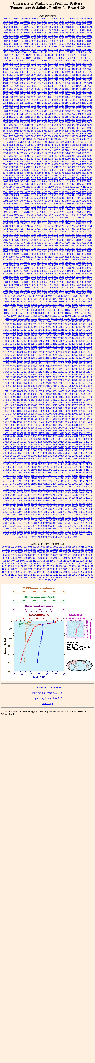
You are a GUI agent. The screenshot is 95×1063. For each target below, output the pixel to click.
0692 (72, 38)
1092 (11, 52)
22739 (34, 503)
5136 (16, 144)
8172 (5, 262)
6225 (22, 189)
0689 (56, 38)
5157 (5, 147)
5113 (78, 139)
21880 (68, 478)
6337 (55, 195)
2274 (61, 108)
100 (74, 558)
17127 (47, 377)
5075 (61, 133)
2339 (11, 111)
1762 (56, 94)
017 (78, 546)
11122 (67, 318)
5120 (22, 142)
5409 (33, 175)
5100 (11, 139)
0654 (44, 38)
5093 (72, 136)
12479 (89, 338)
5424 (27, 178)
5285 (22, 164)
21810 (27, 475)
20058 (41, 436)
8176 (27, 262)
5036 (50, 128)
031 (47, 549)
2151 (89, 100)
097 (61, 558)
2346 (50, 111)
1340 (39, 69)
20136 (61, 439)
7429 (5, 234)
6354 (5, 198)
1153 (78, 55)
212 (12, 574)
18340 (89, 397)
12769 (68, 366)
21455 (54, 467)
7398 (39, 231)
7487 (33, 234)
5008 (78, 122)
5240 (72, 158)
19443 (41, 425)
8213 (11, 268)
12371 (6, 324)
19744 (20, 430)
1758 (33, 94)
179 (52, 569)
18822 (89, 408)
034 (61, 549)
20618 (34, 453)
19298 (88, 419)
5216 (33, 156)
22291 (41, 492)
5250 (39, 161)
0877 (22, 46)
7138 (16, 220)
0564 (44, 32)
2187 (84, 105)
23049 (75, 511)
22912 (34, 509)
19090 (34, 416)
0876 (16, 46)
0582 (5, 35)
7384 (22, 231)
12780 (34, 369)
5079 (84, 133)
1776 (22, 97)
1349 (84, 69)
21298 (41, 464)
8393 (56, 273)
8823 (27, 282)
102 (82, 558)
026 (26, 549)
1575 (67, 80)
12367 (68, 321)
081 (82, 555)
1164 (50, 58)
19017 (34, 413)
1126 (11, 55)
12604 (13, 346)
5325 (5, 170)
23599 (61, 525)
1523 (27, 77)
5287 (27, 164)
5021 (61, 125)
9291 (39, 287)
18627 (89, 402)
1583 (22, 83)
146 (91, 563)
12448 (13, 335)
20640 (82, 453)
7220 (61, 226)
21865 (41, 478)
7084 (16, 217)
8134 (78, 256)
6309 (5, 195)
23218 (34, 517)
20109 (13, 439)
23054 (89, 511)
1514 (67, 74)
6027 (39, 184)
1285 (84, 63)
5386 (39, 172)
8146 (27, 259)
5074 (56, 133)
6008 (56, 181)
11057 (61, 310)
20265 (6, 444)
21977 (13, 483)
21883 (75, 478)
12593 (6, 346)
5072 (44, 133)
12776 (13, 369)
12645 (27, 355)
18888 (61, 411)
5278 (72, 161)
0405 (50, 27)
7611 (27, 242)
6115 (33, 186)
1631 (39, 86)
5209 (84, 153)
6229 (44, 189)
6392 (84, 198)
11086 (61, 313)
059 (78, 552)
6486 (61, 200)
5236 (50, 158)
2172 (22, 105)
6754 (61, 206)
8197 (16, 265)
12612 (68, 346)
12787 (82, 369)
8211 (89, 265)
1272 (22, 63)
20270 (13, 444)
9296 (56, 287)
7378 (5, 231)
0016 (83, 18)
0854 (56, 44)
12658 (27, 357)
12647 (41, 355)
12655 (6, 357)
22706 (68, 500)
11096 (21, 315)
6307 (84, 192)
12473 (54, 338)
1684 (72, 88)
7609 (16, 242)
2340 (16, 111)
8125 (50, 256)
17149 (54, 377)
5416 (72, 175)
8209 (78, 265)
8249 (78, 268)
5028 (5, 128)
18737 (82, 405)
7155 (72, 220)
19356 (54, 422)
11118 (54, 318)
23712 (20, 528)
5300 (56, 164)
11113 (41, 318)
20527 (82, 447)
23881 (68, 531)
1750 (78, 91)
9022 (89, 282)
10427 (81, 296)
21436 (41, 467)
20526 (75, 447)
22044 (54, 483)
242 (52, 577)
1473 (5, 74)
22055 (61, 483)
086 (13, 558)
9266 (11, 287)
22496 (68, 495)
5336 (61, 170)
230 (91, 574)
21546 (75, 469)
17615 (82, 385)
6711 (5, 206)
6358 (27, 198)
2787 (22, 114)
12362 (34, 321)
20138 (75, 439)
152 (26, 566)
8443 (22, 276)
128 (13, 563)
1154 (83, 55)
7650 (22, 245)
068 (26, 555)
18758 (13, 408)
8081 (78, 254)
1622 (5, 86)
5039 (67, 128)
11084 (47, 313)
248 (78, 577)
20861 (89, 455)
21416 (20, 467)
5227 (89, 156)
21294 (34, 464)
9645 (89, 290)
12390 (27, 327)
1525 (39, 77)
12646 (34, 355)
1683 (67, 88)
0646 (11, 38)
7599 (61, 240)
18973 (6, 413)
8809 (16, 282)
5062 (84, 130)
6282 (11, 192)
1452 (78, 72)
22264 (6, 492)
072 (43, 555)
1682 (61, 88)
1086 (67, 49)
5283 (11, 164)
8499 (67, 279)
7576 (78, 237)
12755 (27, 366)
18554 (41, 402)
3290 (33, 122)
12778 (20, 369)
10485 (54, 301)
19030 (47, 413)
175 (34, 569)
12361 (27, 321)
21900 (13, 481)
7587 (16, 240)
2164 (67, 102)
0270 (27, 27)
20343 (75, 444)
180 (56, 569)
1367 (39, 72)
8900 (61, 282)
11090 (74, 313)
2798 (78, 114)
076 (61, 555)
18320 (61, 397)
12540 (89, 341)
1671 (11, 88)
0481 (84, 29)
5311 (27, 167)
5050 (27, 130)
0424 (16, 29)
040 (87, 549)
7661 (44, 245)
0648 (16, 38)
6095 (72, 184)
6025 (27, 184)
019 (87, 546)
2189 (5, 108)
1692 (22, 91)
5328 (22, 170)
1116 (45, 52)
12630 (13, 352)
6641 (72, 203)
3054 (33, 119)
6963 (78, 212)
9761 (40, 296)
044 (13, 552)
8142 (5, 259)
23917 (75, 531)
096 (56, 558)
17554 (54, 385)
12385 (6, 327)
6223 (11, 189)
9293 (44, 287)
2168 (89, 102)
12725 (68, 360)
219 (43, 574)
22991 (41, 511)
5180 (44, 150)
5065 (11, 133)
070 (34, 555)
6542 (84, 200)
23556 (20, 525)
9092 (22, 284)
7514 (44, 234)
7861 (22, 251)
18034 (54, 391)
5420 (5, 178)
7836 (78, 248)
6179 (66, 186)
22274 (20, 492)
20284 (34, 444)
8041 (33, 254)
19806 (47, 430)
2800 (89, 114)
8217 (33, 268)
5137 (22, 144)
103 (87, 558)
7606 (5, 242)
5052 (39, 130)
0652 (39, 38)
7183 (61, 223)
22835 (75, 506)
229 (87, 574)
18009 (20, 391)
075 (56, 555)
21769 (82, 472)
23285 (54, 517)
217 (34, 574)
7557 (22, 237)
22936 (61, 509)
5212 (10, 156)
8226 (50, 268)
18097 (27, 394)
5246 (16, 161)
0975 (11, 49)
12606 (27, 346)
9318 (33, 290)
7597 (50, 240)
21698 (54, 472)
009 (43, 546)
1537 (72, 77)
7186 (78, 223)
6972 (11, 214)
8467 (67, 276)
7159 (5, 223)
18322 (75, 397)
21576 (89, 469)
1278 (56, 63)
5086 (33, 136)
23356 (6, 520)
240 (43, 577)
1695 (39, 91)
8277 (16, 270)
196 (34, 572)
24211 (61, 534)
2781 (78, 111)
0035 (72, 21)
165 (82, 566)
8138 (83, 256)
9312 (16, 290)
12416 (61, 329)
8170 (89, 259)
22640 (6, 500)
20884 (6, 458)
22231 (47, 489)
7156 (78, 220)
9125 (56, 284)
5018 (44, 125)
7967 (56, 251)
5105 (39, 139)
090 (30, 558)
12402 (75, 327)
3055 (39, 119)
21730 (61, 472)
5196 (39, 153)
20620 (47, 453)
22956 (75, 509)
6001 (39, 181)
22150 (47, 486)
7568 (56, 237)
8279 (22, 270)
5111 (67, 139)
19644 (61, 427)
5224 (72, 156)
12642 (6, 355)
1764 (67, 94)
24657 (47, 537)
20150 (6, 441)
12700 (61, 357)
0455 (39, 29)
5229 (11, 158)
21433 (34, 467)
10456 (82, 299)
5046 (5, 130)
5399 (5, 175)
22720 (82, 500)
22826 (61, 506)
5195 (33, 153)
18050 (61, 391)
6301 (50, 192)
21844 (6, 478)
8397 (72, 273)
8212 (5, 268)
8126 (55, 256)
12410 (27, 329)
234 (17, 577)
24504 (20, 537)
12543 (20, 343)
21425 (27, 467)
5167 (61, 147)
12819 (34, 371)
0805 (89, 38)
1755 (16, 94)
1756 (22, 94)
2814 (16, 116)
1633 (50, 86)
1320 (44, 66)
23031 (54, 511)
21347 (68, 464)
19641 (54, 427)
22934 (54, 509)
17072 (27, 377)
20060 (47, 436)
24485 (88, 534)
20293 (41, 444)
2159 (44, 102)
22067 (82, 483)
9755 (18, 296)
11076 (27, 313)
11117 (47, 318)
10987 (68, 304)
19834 (54, 430)
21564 (82, 469)
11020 (27, 310)
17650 (89, 385)
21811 (34, 475)
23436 (68, 520)
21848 (20, 478)
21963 (82, 481)
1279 (61, 63)
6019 (83, 181)
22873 (20, 509)
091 (34, 558)
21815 (40, 475)
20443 (34, 447)
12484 (34, 341)
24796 (61, 537)
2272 (50, 108)
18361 (13, 399)
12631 (20, 352)
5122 (33, 142)
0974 (5, 49)
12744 (54, 363)
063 (4, 555)
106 (9, 560)
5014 (22, 125)
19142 (88, 416)
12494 (61, 341)
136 (47, 563)
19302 (6, 422)
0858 (78, 44)
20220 (54, 441)
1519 (5, 77)
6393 (89, 198)
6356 (16, 198)
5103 (28, 139)
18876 (54, 411)
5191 (11, 153)
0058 (44, 24)
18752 (6, 408)
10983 (41, 304)
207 (82, 572)
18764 (27, 408)
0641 (72, 35)
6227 (33, 189)
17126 (41, 377)
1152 (72, 55)
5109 (61, 139)
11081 (34, 313)
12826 (82, 371)
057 (69, 552)
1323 (61, 66)
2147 (67, 100)
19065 (82, 413)
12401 (68, 327)
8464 (61, 276)
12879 (27, 374)
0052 (11, 24)
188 (91, 569)
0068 (11, 27)
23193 (27, 517)
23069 (20, 514)
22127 (40, 486)
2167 (84, 102)
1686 (84, 88)
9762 (46, 296)
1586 (39, 83)
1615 (61, 83)
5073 (50, 133)
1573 (56, 80)
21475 (75, 467)
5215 (27, 156)
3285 (5, 122)
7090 (44, 217)
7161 (16, 223)
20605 (27, 453)
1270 (11, 63)
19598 (13, 427)
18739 (89, 405)
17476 (6, 385)
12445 (82, 332)
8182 (50, 262)
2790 (39, 114)
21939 (54, 481)
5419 (89, 175)
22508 (82, 495)
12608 (41, 346)
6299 (39, 192)
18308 (54, 397)
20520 (68, 447)
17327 (61, 380)
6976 (22, 214)
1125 (6, 55)
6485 (56, 200)
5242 (84, 158)
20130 (34, 439)
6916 (22, 212)
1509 (39, 74)
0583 (11, 35)
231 (4, 577)
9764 (57, 296)
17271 (34, 380)
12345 (87, 318)
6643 (84, 203)
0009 (44, 18)
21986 (27, 483)
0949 (84, 46)
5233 (33, 158)
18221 (88, 394)
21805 (20, 475)
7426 (89, 231)
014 (65, 546)
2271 (44, 108)
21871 (47, 478)
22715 (75, 500)
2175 (39, 105)
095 (52, 558)
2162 (56, 102)
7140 (27, 220)
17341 (82, 380)
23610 (75, 525)
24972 (75, 537)
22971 (6, 511)
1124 (88, 52)
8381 (11, 273)
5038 (61, 128)
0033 (61, 21)
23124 (82, 514)
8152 (44, 259)
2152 (5, 102)
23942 (6, 534)
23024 (47, 511)
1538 (78, 77)
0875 (11, 46)
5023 (67, 125)
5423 (22, 178)
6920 (44, 212)
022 (8, 549)
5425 (33, 178)
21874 (54, 478)
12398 (54, 327)
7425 (84, 231)
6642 (78, 203)
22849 (89, 506)
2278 (84, 108)
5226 (83, 156)
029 (39, 549)
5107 (50, 139)
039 (82, 549)
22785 (27, 506)
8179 (39, 262)
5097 (89, 136)
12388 (20, 327)
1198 (33, 60)
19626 (47, 427)
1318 (39, 66)
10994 (20, 307)
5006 (67, 122)
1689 (11, 91)
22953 (68, 509)
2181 (67, 105)
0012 (61, 18)
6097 (84, 184)
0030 (44, 21)
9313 (22, 290)
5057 (61, 130)
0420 (83, 27)
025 (21, 549)
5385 (33, 172)
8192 (84, 262)
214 (21, 574)
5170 (78, 147)
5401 (16, 175)
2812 (5, 116)
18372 (27, 399)
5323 (83, 167)
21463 (61, 467)
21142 (54, 461)
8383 (22, 273)
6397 (16, 200)
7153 (61, 220)
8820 (22, 282)
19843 (61, 430)
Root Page (47, 703)
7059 (39, 214)
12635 (47, 352)
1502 (16, 74)
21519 (47, 469)
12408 (13, 329)
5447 (84, 178)
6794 (5, 209)
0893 (72, 46)
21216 (74, 461)
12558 (61, 343)
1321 (50, 66)
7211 (22, 226)
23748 (41, 528)
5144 (61, 144)
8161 (50, 259)
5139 (33, 144)
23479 (20, 523)
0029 (39, 21)
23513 (68, 523)
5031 (22, 128)
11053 (41, 310)
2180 (61, 105)
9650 (11, 293)
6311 (16, 195)
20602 (13, 453)
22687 (47, 500)
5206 (67, 153)
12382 (75, 324)
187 (87, 569)
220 (47, 574)
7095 (56, 217)
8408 (89, 273)
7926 (39, 251)
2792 (50, 114)
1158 (17, 58)
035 (65, 549)
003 (17, 546)
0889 (67, 46)
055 (61, 552)
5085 (27, 136)
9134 (61, 284)
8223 (44, 268)
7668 (67, 245)
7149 (39, 220)
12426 (27, 332)
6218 (78, 186)
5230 (16, 158)
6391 (78, 198)
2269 (33, 108)
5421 (11, 178)
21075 (20, 461)
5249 (33, 161)
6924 (67, 212)
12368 (75, 321)
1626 (27, 86)
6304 (67, 192)
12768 (61, 366)
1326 (72, 66)
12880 (34, 374)
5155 (84, 144)
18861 (34, 411)
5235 (44, 158)
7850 (11, 251)
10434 (13, 299)
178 (47, 569)
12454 (54, 335)
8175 (22, 262)
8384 (27, 273)
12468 (34, 338)
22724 (6, 503)
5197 (44, 153)
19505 (61, 425)
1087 (72, 49)
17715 (20, 388)
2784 (5, 114)
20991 (82, 458)
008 (39, 546)
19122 (68, 416)
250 (87, 577)
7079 (78, 214)
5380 (11, 172)
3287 (16, 122)
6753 (55, 206)
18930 (82, 411)
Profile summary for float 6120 (47, 693)
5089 (50, 136)
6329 (33, 195)
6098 (89, 184)
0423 (11, 29)
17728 (27, 388)
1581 (11, 83)
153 (30, 566)
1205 (72, 60)
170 (13, 569)
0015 (78, 18)
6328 (27, 195)
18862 (41, 411)
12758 (41, 366)
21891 (6, 481)
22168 (68, 486)
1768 (89, 94)
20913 (20, 458)
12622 (47, 349)
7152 (55, 220)
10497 (89, 301)
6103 (22, 186)
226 (74, 574)
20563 (47, 450)
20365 (13, 447)
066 (17, 555)
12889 (89, 374)
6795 (11, 209)
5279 (78, 161)
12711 (13, 360)
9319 (39, 290)
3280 (67, 119)
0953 (89, 46)
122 (77, 560)
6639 (61, 203)
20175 (27, 441)
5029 (11, 128)
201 (56, 572)
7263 (50, 228)
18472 (13, 402)
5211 (5, 156)
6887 (78, 209)
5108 (56, 139)
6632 (27, 203)
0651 (33, 38)
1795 (27, 100)
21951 (68, 481)
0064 (78, 24)
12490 (54, 341)
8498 (61, 279)
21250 (81, 461)
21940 (61, 481)
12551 (47, 343)
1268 (5, 63)
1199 (38, 60)
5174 (11, 150)
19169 (13, 419)
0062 (67, 24)
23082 (47, 514)
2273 (56, 108)
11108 (14, 318)
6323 (22, 195)
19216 (54, 419)
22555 (41, 497)
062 (91, 552)
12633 (34, 352)
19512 (68, 425)
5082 (11, 136)
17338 (75, 380)
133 (34, 563)
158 (52, 566)
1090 (89, 49)
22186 (88, 486)
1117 (50, 52)
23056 (6, 514)
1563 (89, 77)
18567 (54, 402)
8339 (56, 270)
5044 (84, 128)
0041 (89, 21)
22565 (54, 497)
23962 (34, 534)
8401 (78, 273)
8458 (50, 276)
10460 (6, 301)
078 (69, 555)
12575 (82, 343)
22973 (20, 511)
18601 (75, 402)
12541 (6, 343)
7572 (67, 237)
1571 (44, 80)
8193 (89, 262)
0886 (50, 46)
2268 (27, 108)
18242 (13, 397)
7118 (5, 220)
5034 (39, 128)
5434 (56, 178)
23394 (34, 520)
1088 (78, 49)
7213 (33, 226)
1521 (16, 77)
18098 (34, 394)
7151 (50, 220)
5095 (84, 136)
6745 (10, 206)
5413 (55, 175)
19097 (41, 416)
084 (4, 558)
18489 (20, 402)
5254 (56, 161)
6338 (61, 195)
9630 (55, 290)
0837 (11, 44)
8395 (67, 273)
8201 (39, 265)
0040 (84, 21)
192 (17, 572)
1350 (89, 69)
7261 (39, 228)
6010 (61, 181)
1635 (61, 86)
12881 (41, 374)
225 (69, 574)
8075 (72, 254)
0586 (16, 35)
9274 (16, 287)
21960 (75, 481)
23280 (47, 517)
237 (30, 577)
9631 (61, 290)
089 (26, 558)
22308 (54, 492)
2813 (11, 116)
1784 (67, 97)
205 (74, 572)
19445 (47, 425)
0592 (33, 35)
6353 (89, 195)
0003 (16, 18)
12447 (6, 335)
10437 (34, 299)
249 (82, 577)
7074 (61, 214)
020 (91, 546)
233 (13, 577)
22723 (89, 500)
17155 (61, 377)
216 (30, 574)
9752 (7, 296)
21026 (7, 461)
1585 (33, 83)
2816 (27, 116)
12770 (75, 366)
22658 (27, 500)
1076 (44, 49)
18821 (82, 408)
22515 (89, 495)
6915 (16, 212)
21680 (47, 472)
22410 (89, 492)
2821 (56, 116)
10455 (75, 299)
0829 (56, 41)
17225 (6, 380)
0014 (72, 18)
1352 (11, 72)
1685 (78, 88)
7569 (61, 237)
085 (8, 558)
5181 (50, 150)
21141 (47, 461)
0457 (50, 29)
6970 (5, 214)
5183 (61, 150)
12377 (41, 324)
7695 (11, 248)
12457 (75, 335)
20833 (75, 455)
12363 (41, 321)
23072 (34, 514)
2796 (67, 114)
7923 (33, 251)
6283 (16, 192)
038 (78, 549)
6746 (16, 206)
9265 (5, 287)
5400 (11, 175)
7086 (27, 217)
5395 (72, 172)
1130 (33, 55)
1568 (27, 80)
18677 (41, 405)
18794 (47, 408)
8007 (84, 251)
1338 (27, 69)
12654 (89, 355)
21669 (27, 472)
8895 (39, 282)
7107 (84, 217)
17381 (13, 383)
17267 (27, 380)
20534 (13, 450)
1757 (27, 94)
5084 (22, 136)
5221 (55, 156)
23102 (68, 514)
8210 (84, 265)
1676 (33, 88)
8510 (78, 279)
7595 (39, 240)
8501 (72, 279)
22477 (47, 495)
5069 (33, 133)
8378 (89, 270)
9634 (72, 290)
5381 (16, 172)
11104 (74, 315)
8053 (50, 254)
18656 (27, 405)
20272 (20, 444)
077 (65, 555)
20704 (41, 455)
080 (78, 555)
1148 (50, 55)
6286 (33, 192)
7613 (39, 242)
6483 (44, 200)
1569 (33, 80)
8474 (84, 276)
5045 (89, 128)
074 (52, 555)
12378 (47, 324)
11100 (48, 315)
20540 (20, 450)
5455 (33, 181)
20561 (41, 450)
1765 (72, 94)
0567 (61, 32)
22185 (82, 486)
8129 (67, 256)
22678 (41, 500)
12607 (34, 346)
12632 (27, 352)
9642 (83, 290)
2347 (56, 111)
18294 (34, 397)
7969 (61, 251)
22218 (34, 489)
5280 (84, 161)
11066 (7, 313)
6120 (50, 186)
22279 (34, 492)
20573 (61, 450)
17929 (82, 388)
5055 (50, 130)
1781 (50, 97)
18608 (82, 402)
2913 (89, 116)
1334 (5, 69)
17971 (6, 391)
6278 (78, 189)
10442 (47, 299)
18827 (6, 411)
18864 (47, 411)
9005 (67, 282)
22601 (75, 497)
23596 (47, 525)
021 (4, 549)
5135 (11, 144)
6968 (89, 212)
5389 (50, 172)
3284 (89, 119)
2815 (22, 116)
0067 (5, 27)
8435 (16, 276)
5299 (50, 164)
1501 (11, 74)
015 (69, 546)
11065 (88, 310)
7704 (33, 248)
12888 (82, 374)
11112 (34, 318)
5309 (16, 167)
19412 (20, 425)
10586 (20, 304)
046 (21, 552)
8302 (44, 270)
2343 (33, 111)
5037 (56, 128)
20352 (82, 444)
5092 (67, 136)
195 (30, 572)
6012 (72, 181)
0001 (5, 18)
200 (52, 572)
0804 (84, 38)
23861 (47, 531)
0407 (61, 27)
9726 (67, 293)
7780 (44, 248)
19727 (13, 430)
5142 (50, 144)
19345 (41, 422)
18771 (34, 408)
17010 (13, 377)
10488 (61, 301)
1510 (44, 74)
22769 (6, 506)
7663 (50, 245)
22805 (47, 506)
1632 (44, 86)
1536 (67, 77)
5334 (56, 170)
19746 (27, 430)
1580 (5, 83)
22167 (61, 486)
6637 (50, 203)
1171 (88, 58)
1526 (44, 77)
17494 (13, 385)
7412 (67, 231)
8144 (16, 259)
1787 (84, 97)
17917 (75, 388)
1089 (84, 49)
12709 (6, 360)
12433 (61, 332)
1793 (22, 100)
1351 (5, 72)
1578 (84, 80)
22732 (27, 503)
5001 (39, 122)
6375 (56, 198)
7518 (50, 234)
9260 (84, 284)
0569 (72, 32)
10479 (47, 301)
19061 (68, 413)
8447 (33, 276)
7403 (50, 231)
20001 (68, 433)
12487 (47, 341)
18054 (68, 391)
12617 (13, 349)
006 (30, 546)
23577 (34, 525)
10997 (41, 307)
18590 (61, 402)
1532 (50, 77)
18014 (34, 391)
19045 (54, 413)
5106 (44, 139)
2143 (44, 100)
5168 (67, 147)
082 (87, 555)
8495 (50, 279)
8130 (72, 256)
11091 (81, 313)
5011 (5, 125)
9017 (78, 282)
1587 (44, 83)
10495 (82, 301)
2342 (27, 111)
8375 (84, 270)
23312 (68, 517)
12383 (82, 324)
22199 (6, 489)
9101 (50, 284)
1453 (84, 72)
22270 (13, 492)
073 (47, 555)
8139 (89, 256)
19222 (61, 419)
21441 (47, 467)
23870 (61, 531)
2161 (50, 102)
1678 (44, 88)
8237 (61, 268)
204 (69, 572)
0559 (39, 32)
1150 (61, 55)
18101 (41, 394)
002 (13, 546)
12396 (47, 327)
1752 (89, 91)
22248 (75, 489)
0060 (56, 24)
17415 (34, 383)
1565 (11, 80)
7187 (84, 223)
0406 (55, 27)
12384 (89, 324)
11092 (88, 313)
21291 (27, 464)
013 (60, 546)
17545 (41, 385)
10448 (61, 299)
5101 (16, 139)
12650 (61, 355)
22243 (68, 489)
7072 (56, 214)
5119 (16, 142)
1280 (67, 63)
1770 (11, 97)
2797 (72, 114)
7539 (61, 234)
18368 (20, 399)
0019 (5, 21)
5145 (67, 144)
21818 (47, 475)
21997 (41, 483)
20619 (41, 453)
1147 (44, 55)
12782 (47, 369)
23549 (13, 525)
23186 (20, 517)
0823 (33, 41)
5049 (22, 130)
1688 (5, 91)
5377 (89, 170)
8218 (39, 268)
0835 (89, 41)
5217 (39, 156)
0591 (27, 35)
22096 (27, 486)
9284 (27, 287)
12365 (54, 321)
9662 (44, 293)
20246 (82, 441)
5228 (5, 158)
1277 (50, 63)
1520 (11, 77)
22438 (6, 495)
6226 (27, 189)
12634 (41, 352)
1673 (22, 88)
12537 (82, 341)
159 (56, 566)
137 (52, 563)
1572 (50, 80)
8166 (78, 259)
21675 (41, 472)
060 (82, 552)
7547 (78, 234)
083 (91, 555)
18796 (54, 408)
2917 (22, 119)
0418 (72, 27)
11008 (75, 307)
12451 (34, 335)
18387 (47, 399)
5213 (16, 156)
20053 (27, 436)
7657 (33, 245)
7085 (22, 217)
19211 (47, 419)
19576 (82, 425)
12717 (40, 360)
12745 (61, 363)
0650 (27, 38)
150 (17, 566)
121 (73, 560)
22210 (20, 489)
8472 (78, 276)
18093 (20, 394)
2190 (11, 108)
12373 (20, 324)
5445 (72, 178)
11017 (7, 310)
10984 (47, 304)
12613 (75, 346)
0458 (56, 29)
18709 (61, 405)
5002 (44, 122)
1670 (5, 88)
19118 (61, 416)
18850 (20, 411)
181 (61, 569)
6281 (5, 192)
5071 (39, 133)
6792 (83, 206)
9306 (5, 290)
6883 (61, 209)
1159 (22, 58)
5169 (72, 147)
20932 (41, 458)
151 (21, 566)
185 (78, 569)
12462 (20, 338)
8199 (27, 265)
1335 (11, 69)
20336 (68, 444)
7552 (5, 237)
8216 (27, 268)
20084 (68, 436)
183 (69, 569)
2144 (50, 100)
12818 (27, 371)
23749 (47, 528)
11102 (61, 315)
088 (21, 558)
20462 (41, 447)
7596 (44, 240)
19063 (75, 413)
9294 (50, 287)
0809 (11, 41)
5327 (16, 170)
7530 (56, 234)
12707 (82, 357)
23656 (88, 525)
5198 (50, 153)
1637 (67, 86)
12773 (82, 366)
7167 (39, 223)
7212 (27, 226)
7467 (27, 234)
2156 (27, 102)
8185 (67, 262)
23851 (27, 531)
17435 (61, 383)
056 (65, 552)
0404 (44, 27)
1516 (78, 74)
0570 (78, 32)
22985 (34, 511)
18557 (47, 402)
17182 (82, 377)
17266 (20, 380)
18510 (27, 402)
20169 (20, 441)
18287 (27, 397)
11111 (28, 318)
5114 (83, 139)
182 (65, 569)
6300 (44, 192)
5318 (55, 167)
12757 (34, 366)
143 (78, 563)
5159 (16, 147)
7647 (11, 245)
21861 (34, 478)
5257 (67, 161)
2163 (61, 102)
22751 (61, 503)
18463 (6, 402)
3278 (56, 119)
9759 (35, 296)
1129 (28, 55)
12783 (54, 369)
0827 (44, 41)
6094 (67, 184)
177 (43, 569)
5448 (89, 178)
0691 (67, 38)
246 (69, 577)
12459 (89, 335)
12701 (68, 357)
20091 (75, 436)
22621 (89, 497)
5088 (44, 136)
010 (47, 546)
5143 (56, 144)
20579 (68, 450)
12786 (75, 369)
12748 (75, 363)
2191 (16, 108)
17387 (20, 383)
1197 (27, 60)
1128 (22, 55)
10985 (54, 304)
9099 (44, 284)
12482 (20, 341)
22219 (41, 489)
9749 (83, 293)
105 (4, 560)
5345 (72, 170)
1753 (5, 94)
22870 (13, 509)
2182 (72, 105)
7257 (22, 228)
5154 (78, 144)
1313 (11, 66)
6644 (89, 203)
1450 (67, 72)
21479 (82, 467)
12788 (89, 369)
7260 (33, 228)
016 (74, 546)
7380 (11, 231)
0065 (84, 24)
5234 (39, 158)
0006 (33, 18)
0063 (72, 24)
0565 (50, 32)
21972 (89, 481)
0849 (33, 44)
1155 (88, 55)
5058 (67, 130)
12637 (61, 352)
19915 (13, 433)
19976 (41, 433)
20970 (61, 458)
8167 (84, 259)
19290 (82, 419)
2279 (89, 108)
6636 (44, 203)
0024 (16, 21)
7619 (61, 242)
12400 (61, 327)
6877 (39, 209)
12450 (27, 335)
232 (8, 577)
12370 (89, 321)
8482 (22, 279)
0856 (67, 44)
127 (8, 563)
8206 (61, 265)
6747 (22, 206)
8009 (89, 251)
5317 (50, 167)
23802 (82, 528)
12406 (89, 327)
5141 (44, 144)
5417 (78, 175)
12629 (6, 352)
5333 (50, 170)
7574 (72, 237)
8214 (16, 268)
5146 (72, 144)
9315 (27, 290)
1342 (50, 69)
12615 (88, 346)
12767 (54, 366)
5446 (78, 178)
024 (17, 549)
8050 (39, 254)
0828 (50, 41)
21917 (41, 481)
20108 (6, 439)
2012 (39, 100)
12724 (61, 360)
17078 (34, 377)
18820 (75, 408)
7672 (78, 245)
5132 (83, 142)
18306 (47, 397)
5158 (11, 147)
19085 (27, 416)
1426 (44, 72)
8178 (33, 262)
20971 (68, 458)
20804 (61, 455)
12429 (41, 332)
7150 (44, 220)
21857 (27, 478)
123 (82, 560)
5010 (89, 122)
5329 (27, 170)
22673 (34, 500)
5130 (72, 142)
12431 (54, 332)
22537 (20, 497)
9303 (78, 287)
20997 (89, 458)
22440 (13, 495)
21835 (75, 475)
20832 (68, 455)
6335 (44, 195)
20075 (54, 436)
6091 (50, 184)
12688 (41, 357)
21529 (61, 469)
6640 (67, 203)
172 (21, 569)
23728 (27, 528)
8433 (11, 276)
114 (43, 560)
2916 (16, 119)
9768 (74, 296)
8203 (44, 265)
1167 (66, 58)
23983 (47, 534)
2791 (44, 114)
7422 (78, 231)
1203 (61, 60)
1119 (61, 52)
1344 (56, 69)
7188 (89, 223)
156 (43, 566)
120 (69, 560)
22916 (41, 509)
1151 (66, 55)
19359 (61, 422)
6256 (56, 189)
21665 (20, 472)
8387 (33, 273)
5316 (44, 167)
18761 (20, 408)
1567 (22, 80)
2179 (56, 105)
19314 (13, 422)
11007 (68, 307)
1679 (50, 88)
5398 (89, 172)
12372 (13, 324)
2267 (22, 108)
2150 (84, 100)
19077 (20, 416)
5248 (27, 161)
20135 (54, 439)
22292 (47, 492)
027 (30, 549)
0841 (27, 44)
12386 (13, 327)
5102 (22, 139)
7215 (44, 226)
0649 (22, 38)
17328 (68, 380)
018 (82, 546)
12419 (82, 329)
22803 (41, 506)
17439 (68, 383)
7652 (27, 245)
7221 (67, 226)
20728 (54, 455)
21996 (34, 483)
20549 (34, 450)
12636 (54, 352)
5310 (22, 167)
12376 (34, 324)
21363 (75, 464)
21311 (54, 464)
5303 (72, 164)
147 (4, 566)
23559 (27, 525)
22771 (13, 506)
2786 (16, 114)
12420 (88, 329)
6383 (72, 198)
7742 (39, 248)
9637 (78, 290)
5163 (39, 147)
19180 (27, 419)
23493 (47, 523)
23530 (89, 523)
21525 (54, 469)
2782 (84, 111)
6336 (50, 195)
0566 (55, 32)
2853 (61, 116)
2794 (56, 114)
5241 (78, 158)
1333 (89, 66)
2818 (39, 116)
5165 (50, 147)
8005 (78, 251)
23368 (20, 520)
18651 (20, 405)
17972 (13, 391)
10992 (13, 307)
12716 (34, 360)
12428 (34, 332)
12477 (75, 338)
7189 (5, 226)
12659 (34, 357)
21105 (27, 461)
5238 (61, 158)
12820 (41, 371)
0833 (78, 41)
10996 (34, 307)
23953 (27, 534)
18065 (82, 391)
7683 (5, 248)
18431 (75, 399)
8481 (16, 279)
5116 (5, 142)
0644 (89, 35)
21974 (6, 483)
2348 (61, 111)
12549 (34, 343)
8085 (89, 254)
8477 (5, 279)
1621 (89, 83)
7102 (72, 217)
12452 (41, 335)
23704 (13, 528)
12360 (20, 321)
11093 (7, 315)
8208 (72, 265)
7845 (89, 248)
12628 (89, 349)
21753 (75, 472)
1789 (5, 100)
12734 (20, 363)
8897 (44, 282)
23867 (54, 531)
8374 (78, 270)
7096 (61, 217)
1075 (39, 49)
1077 (50, 49)
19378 (75, 422)
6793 (89, 206)
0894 (78, 46)
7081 (89, 214)
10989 (82, 304)
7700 (27, 248)
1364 (22, 72)
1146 (39, 55)
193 (21, 572)
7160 (11, 223)
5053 (44, 130)
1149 (55, 55)
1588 (50, 83)
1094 (23, 52)
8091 (16, 256)
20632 (75, 453)
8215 (22, 268)
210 (4, 574)
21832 (68, 475)
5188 (84, 150)
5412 (50, 175)
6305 (72, 192)
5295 (39, 164)
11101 (54, 315)
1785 (72, 97)
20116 (27, 439)
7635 (83, 242)
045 (17, 552)
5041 (78, 128)
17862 (54, 388)
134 (39, 563)
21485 (89, 467)
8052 (44, 254)
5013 (16, 125)
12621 (41, 349)
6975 (16, 214)
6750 (39, 206)
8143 (11, 259)
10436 (27, 299)
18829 (13, 411)
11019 (20, 310)
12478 (82, 338)
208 (87, 572)
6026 (33, 184)
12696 (54, 357)
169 (8, 569)
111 (30, 560)
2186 (78, 105)
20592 (89, 450)
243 (56, 577)
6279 (84, 189)
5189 (89, 150)
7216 (50, 226)
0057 (39, 24)
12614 (82, 346)
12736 (27, 363)
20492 (54, 447)
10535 (13, 304)
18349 (6, 399)
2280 (5, 111)
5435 (61, 178)
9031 (5, 284)
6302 (56, 192)
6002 (44, 181)
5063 (89, 130)
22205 (13, 489)
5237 (56, 158)
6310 (11, 195)
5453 (27, 181)
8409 (5, 276)
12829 (13, 374)
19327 (27, 422)
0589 (22, 35)
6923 (61, 212)
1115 (39, 52)
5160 (22, 147)
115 (47, 560)
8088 (11, 256)
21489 (13, 469)
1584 (27, 83)
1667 (78, 86)
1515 (72, 74)
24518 (27, 537)
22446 (20, 495)
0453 (27, 29)
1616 (67, 83)
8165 (72, 259)
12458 (82, 335)
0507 (5, 32)
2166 (78, 102)
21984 (20, 483)
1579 (89, 80)
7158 (89, 220)
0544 (33, 32)
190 (8, 572)
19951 (20, 433)
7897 (27, 251)
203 (65, 572)
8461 (56, 276)
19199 (41, 419)
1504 (27, 74)
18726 (75, 405)
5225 (78, 156)
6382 (67, 198)
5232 (27, 158)
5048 (16, 130)
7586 (11, 240)
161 (65, 566)
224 (65, 574)
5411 (44, 175)
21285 (13, 464)
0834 (84, 41)
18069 (89, 391)
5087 (39, 136)
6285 (27, 192)
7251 (89, 226)
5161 (27, 147)
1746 (56, 91)
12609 (47, 346)
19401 (6, 425)
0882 (44, 46)
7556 (16, 237)
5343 (67, 170)
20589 (82, 450)
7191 (16, 226)
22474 (41, 495)
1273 (27, 63)
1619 (84, 83)
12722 (47, 360)
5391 (61, 172)
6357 (22, 198)
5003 (50, 122)
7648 (16, 245)
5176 (22, 150)
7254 (16, 228)
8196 (11, 265)
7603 (78, 240)
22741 (41, 503)
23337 (82, 517)
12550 (41, 343)
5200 (61, 153)
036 (69, 549)
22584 (68, 497)
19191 (34, 419)
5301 (61, 164)
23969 (41, 534)
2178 (50, 105)
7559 (33, 237)
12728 (82, 360)
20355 (89, 444)
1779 (39, 97)
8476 (89, 276)
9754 (12, 296)
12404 (82, 327)
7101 (67, 217)
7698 (16, 248)
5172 (89, 147)
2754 (72, 111)
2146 (61, 100)
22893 (27, 509)
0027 (27, 21)
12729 (88, 360)
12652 (75, 355)
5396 (78, 172)
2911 (78, 116)
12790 (6, 371)
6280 (89, 189)
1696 (44, 91)
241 (47, 577)
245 (65, 577)
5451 (16, 181)
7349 (72, 228)
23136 (89, 514)
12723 (54, 360)
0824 (39, 41)
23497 (54, 523)
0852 (44, 44)
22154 (54, 486)
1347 (72, 69)
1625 (22, 86)
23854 (41, 531)
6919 (39, 212)
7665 (56, 245)
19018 (41, 413)
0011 (56, 18)
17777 (41, 388)
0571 (83, 32)
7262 (44, 228)
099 (69, 558)
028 (34, 549)
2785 (11, 114)
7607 (11, 242)
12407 (6, 329)
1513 (61, 74)
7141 (33, 220)
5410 (39, 175)
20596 (6, 453)
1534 (56, 77)
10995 (27, 307)
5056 (56, 130)
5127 (61, 142)
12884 (61, 374)
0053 (16, 24)
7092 (50, 217)
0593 (39, 35)
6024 (22, 184)
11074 (20, 313)
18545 (34, 402)
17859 (47, 388)
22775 (20, 506)
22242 (61, 489)
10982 (34, 304)
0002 (11, 18)
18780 (41, 408)
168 (4, 569)
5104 (33, 139)
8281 (27, 270)
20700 (34, 455)
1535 (61, 77)
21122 (41, 461)
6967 (84, 212)
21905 (27, 481)
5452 (22, 181)
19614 (34, 427)
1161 (33, 58)
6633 (33, 203)
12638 (68, 352)
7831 (72, 248)
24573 (34, 537)
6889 (89, 209)
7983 (67, 251)
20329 (54, 444)
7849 (5, 251)
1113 (28, 52)
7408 (61, 231)
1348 (78, 69)
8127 (61, 256)
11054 (47, 310)
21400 (13, 467)
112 (34, 560)
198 (43, 572)
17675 (6, 388)
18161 (68, 394)
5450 (11, 181)
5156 (89, 144)
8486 (39, 279)
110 (26, 560)
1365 (27, 72)
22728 (20, 503)
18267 (20, 397)
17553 (47, 385)
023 (13, 549)
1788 (89, 97)
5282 (5, 164)
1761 (50, 94)
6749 (33, 206)
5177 (27, 150)
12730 (6, 363)
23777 (61, 528)
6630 (16, 203)
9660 (39, 293)
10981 (27, 304)
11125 (74, 318)
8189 (78, 262)
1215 (78, 60)
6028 (44, 184)
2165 (72, 102)
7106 (78, 217)
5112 (72, 139)
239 (39, 577)
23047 (68, 511)
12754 (20, 366)
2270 (39, 108)
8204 (50, 265)
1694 (33, 91)
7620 (67, 242)
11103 (68, 315)
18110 (47, 394)
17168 (68, 377)
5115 (89, 139)
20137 (68, 439)
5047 (11, 130)
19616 (41, 427)
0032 (56, 21)
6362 (50, 198)
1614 (56, 83)
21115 (34, 461)
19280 (75, 419)
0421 (89, 27)
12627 (82, 349)
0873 (89, 44)
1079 (61, 49)
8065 (56, 254)
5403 (27, 175)
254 (50, 580)
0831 (67, 41)
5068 (27, 133)
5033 (33, 128)
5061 (78, 130)
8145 (22, 259)
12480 (6, 341)
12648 (47, 355)
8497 (56, 279)
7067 (50, 214)
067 (21, 555)
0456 (44, 29)
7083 (11, 217)
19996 (61, 433)
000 (4, 546)
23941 (89, 531)
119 (64, 560)
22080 (89, 483)
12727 (75, 360)
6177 (61, 186)
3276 (44, 119)
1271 (16, 63)
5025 (78, 125)
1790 (11, 100)
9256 (72, 284)
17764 (34, 388)
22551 (27, 497)
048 (30, 552)
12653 (82, 355)
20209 (47, 441)
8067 (67, 254)
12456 (68, 335)
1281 (72, 63)
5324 (89, 167)
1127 (17, 55)
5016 (33, 125)
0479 (78, 29)
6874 (33, 209)
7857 (16, 251)
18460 (89, 399)
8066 (61, 254)
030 (43, 549)
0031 (50, 21)
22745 (54, 503)
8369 (67, 270)
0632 (56, 35)
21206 (68, 461)
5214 (22, 156)
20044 (20, 436)
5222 (61, 156)
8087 (5, 256)
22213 (27, 489)
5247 (22, 161)
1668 (84, 86)
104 (91, 558)
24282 (68, 534)
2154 (16, 102)
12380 (61, 324)
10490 (68, 301)
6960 (72, 212)
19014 (27, 413)
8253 (89, 268)
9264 (89, 284)
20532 (6, 450)
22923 (47, 509)
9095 (33, 284)
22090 (13, 486)
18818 (68, 408)
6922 (56, 212)
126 (4, 563)
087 (17, 558)
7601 (72, 240)
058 (74, 552)
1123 (83, 52)
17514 (20, 385)
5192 (16, 153)
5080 (89, 133)
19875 (82, 430)
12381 (68, 324)
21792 (6, 475)
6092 (56, 184)
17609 (75, 385)
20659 (6, 455)
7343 (61, 228)
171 (17, 569)
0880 (33, 46)
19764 (41, 430)
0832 (72, 41)
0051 (5, 24)
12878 (20, 374)
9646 (5, 293)
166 (87, 566)
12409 (20, 329)
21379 (88, 464)
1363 (16, 72)
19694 (75, 427)
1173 (11, 60)
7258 (27, 228)
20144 (82, 439)
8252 (84, 268)
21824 (54, 475)
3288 (22, 122)
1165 (55, 58)
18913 (68, 411)
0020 (11, 21)
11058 (68, 310)
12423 (13, 332)
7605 (89, 240)
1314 (16, 66)
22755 (75, 503)
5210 (89, 153)
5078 (78, 133)
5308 (11, 167)
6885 (72, 209)
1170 (83, 58)
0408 (67, 27)
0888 (61, 46)
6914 (11, 212)
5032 (27, 128)
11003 (61, 307)
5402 (22, 175)
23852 (34, 531)
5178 (33, 150)
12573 (75, 343)
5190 (5, 153)
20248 (89, 441)
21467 (68, 467)
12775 (6, 369)
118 (60, 560)
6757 (78, 206)
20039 (88, 433)
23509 (61, 523)
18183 (82, 394)
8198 (22, 265)
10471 (41, 301)
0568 (67, 32)
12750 (89, 363)
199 (47, 572)
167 (91, 566)
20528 (89, 447)
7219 (55, 226)
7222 (72, 226)
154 (34, 566)
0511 (27, 32)
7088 (33, 217)
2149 (78, 100)
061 (87, 552)
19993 (54, 433)
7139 (22, 220)
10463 (20, 301)
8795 (11, 282)
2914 (5, 119)
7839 (84, 248)
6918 (33, 212)
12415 (54, 329)
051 (43, 552)
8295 (39, 270)
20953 (47, 458)
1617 (72, 83)
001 (8, 546)
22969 (89, 509)
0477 (67, 29)
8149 (33, 259)
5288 (33, 164)
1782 (56, 97)
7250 (83, 226)
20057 (34, 436)
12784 (61, 369)
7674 (84, 245)
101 (78, 558)
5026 (83, 125)
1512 (55, 74)
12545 (27, 343)
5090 (56, 136)
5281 (89, 161)
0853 (50, 44)
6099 (5, 186)
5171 (84, 147)
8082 (84, 254)
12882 (47, 374)
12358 (13, 321)
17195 (89, 377)
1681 (56, 88)
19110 (54, 416)
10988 (75, 304)
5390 (56, 172)
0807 (5, 41)
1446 (50, 72)
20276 (27, 444)
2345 (44, 111)
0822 (27, 41)
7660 (39, 245)
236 (26, 577)
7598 (56, 240)
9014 (72, 282)
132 (30, 563)
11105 (81, 315)
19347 (47, 422)
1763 (61, 94)
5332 (44, 170)
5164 (44, 147)
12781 (41, 369)
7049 (27, 214)
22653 (20, 500)
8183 (56, 262)
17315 (54, 380)
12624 (61, 349)
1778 (33, 97)
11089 (68, 313)
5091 (61, 136)
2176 (44, 105)
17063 (20, 377)
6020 (89, 181)
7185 (72, 223)
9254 (67, 284)
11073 (14, 313)
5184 (67, 150)
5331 (39, 170)
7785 (50, 248)
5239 (67, 158)
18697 (54, 405)
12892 (6, 377)
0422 (5, 29)
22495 (61, 495)
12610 (54, 346)
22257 (89, 489)
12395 (41, 327)
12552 (54, 343)
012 (56, 546)
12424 (20, 332)
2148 (72, 100)
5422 (16, 178)
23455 (89, 520)
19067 (6, 416)
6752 (50, 206)
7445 (11, 234)
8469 (72, 276)
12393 (34, 327)
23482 (27, 523)
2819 (44, 116)
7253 (11, 228)
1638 (72, 86)
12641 (89, 352)
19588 (6, 427)
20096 (82, 436)
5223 (67, 156)
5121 (27, 142)
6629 (11, 203)
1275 (39, 63)
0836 (5, 44)
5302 (67, 164)
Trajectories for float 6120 (47, 687)
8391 (44, 273)
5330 (33, 170)
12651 (68, 355)
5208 (78, 153)
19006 (20, 413)
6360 (39, 198)
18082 (13, 394)
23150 (6, 517)
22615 (82, 497)
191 (13, 572)
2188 (89, 105)
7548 (84, 234)
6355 (11, 198)
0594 (44, 35)
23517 (75, 523)
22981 (27, 511)
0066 (89, 24)
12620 (34, 349)
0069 (16, 27)
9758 (29, 296)
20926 (34, 458)
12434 (68, 332)
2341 (22, 111)
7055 (33, 214)
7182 (56, 223)
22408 (82, 492)
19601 (20, 427)
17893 (61, 388)
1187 (16, 60)
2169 (5, 105)
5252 (50, 161)
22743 (47, 503)
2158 (39, 102)
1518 (89, 74)
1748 (67, 91)
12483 (27, 341)
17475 (89, 383)
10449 (68, 299)
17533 (27, 385)
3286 (11, 122)
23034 (61, 511)
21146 (61, 461)
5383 (22, 172)
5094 (78, 136)
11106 (88, 315)
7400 (44, 231)
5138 (27, 144)
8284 (33, 270)
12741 (41, 363)
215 (25, 574)
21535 (68, 469)
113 (39, 560)
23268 (41, 517)
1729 (50, 91)
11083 (41, 313)
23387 (27, 520)
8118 (33, 256)
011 (52, 546)
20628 (68, 453)
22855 (6, 509)
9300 (61, 287)
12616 (6, 349)
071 (39, 555)
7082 (5, 217)
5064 (5, 133)
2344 (39, 111)
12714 (27, 360)
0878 (27, 46)
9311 (11, 290)
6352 (83, 195)
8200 (33, 265)
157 (47, 566)
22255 (82, 489)
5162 (33, 147)
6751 (44, 206)
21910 (34, 481)
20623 (54, 453)
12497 (75, 341)
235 (21, 577)
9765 (63, 296)
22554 (34, 497)
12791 (13, 371)
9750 (89, 293)
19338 (34, 422)
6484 (50, 200)
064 (8, 555)
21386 (6, 467)
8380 (5, 273)
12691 (47, 357)
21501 (34, 469)
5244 (5, 161)
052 (47, 552)
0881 (39, 46)
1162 (39, 58)
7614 (44, 242)
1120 (66, 52)
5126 (55, 142)
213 (17, 574)
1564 (5, 80)
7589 (22, 240)
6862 (16, 209)
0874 (5, 46)
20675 (20, 455)
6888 (84, 209)
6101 (11, 186)
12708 (89, 357)
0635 (61, 35)
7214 (39, 226)
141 (69, 563)
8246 (72, 268)
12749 (82, 363)
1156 (6, 58)
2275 (67, 108)
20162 (13, 441)
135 (43, 563)
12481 (13, 341)
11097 (27, 315)
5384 (27, 172)
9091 (16, 284)
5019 (50, 125)
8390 (39, 273)
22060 (68, 483)
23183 (13, 517)
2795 (61, 114)
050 (39, 552)
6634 (39, 203)
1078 (56, 49)
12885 (68, 374)
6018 (78, 181)
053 (52, 552)
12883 (54, 374)
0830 (61, 41)
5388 (44, 172)
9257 (78, 284)
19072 (13, 416)
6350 (78, 195)
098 (65, 558)
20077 (61, 436)
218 (39, 574)
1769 (5, 97)
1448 (56, 72)
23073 (41, 514)
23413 (47, 520)
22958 (82, 509)
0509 (16, 32)
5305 (84, 164)
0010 (50, 18)
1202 (55, 60)
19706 (82, 427)
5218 (44, 156)
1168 (72, 58)
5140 (39, 144)
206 (78, 572)
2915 (11, 119)
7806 (61, 248)
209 (91, 572)
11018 (14, 310)
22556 (47, 497)
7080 (84, 214)
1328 (84, 66)
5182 (56, 150)
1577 (78, 80)
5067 (22, 133)
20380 (27, 447)
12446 (89, 332)
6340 (72, 195)
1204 (66, 60)
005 (26, 546)
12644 (20, 355)
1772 (16, 97)
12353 (6, 321)
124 (86, 560)
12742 (47, 363)
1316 (27, 66)
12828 (6, 374)
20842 (82, 455)
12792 (20, 371)
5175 (16, 150)
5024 (72, 125)
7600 (67, 240)
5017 (39, 125)
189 (4, 572)
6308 (89, 192)
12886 (75, 374)
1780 (44, 97)
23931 (82, 531)
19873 (75, 430)
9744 (78, 293)
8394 (61, 273)
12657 (20, 357)
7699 (22, 248)
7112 (89, 217)
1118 (55, 52)
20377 (20, 447)
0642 (78, 35)
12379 (54, 324)
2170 (11, 105)
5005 (61, 122)
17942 (89, 388)
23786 (75, 528)
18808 (61, 408)
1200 (44, 60)
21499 (27, 469)
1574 (61, 80)
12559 (68, 343)
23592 (41, 525)
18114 (54, 394)
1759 (39, 94)
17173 (75, 377)
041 (91, 549)
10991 (6, 307)
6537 (78, 200)
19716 (89, 427)
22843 (82, 506)
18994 (13, 413)
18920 (75, 411)
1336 (16, 69)
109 (22, 560)
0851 (39, 44)
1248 (89, 60)
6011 (67, 181)
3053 (27, 119)
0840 (22, 44)
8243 (67, 268)
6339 (67, 195)
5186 (72, 150)
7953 (44, 251)
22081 (6, 486)
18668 (34, 405)
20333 (61, 444)
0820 (16, 41)
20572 (54, 450)
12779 (27, 369)
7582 (89, 237)
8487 (44, 279)
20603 (20, 453)
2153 (11, 102)
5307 (5, 167)
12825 (75, 371)
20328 (47, 444)
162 (69, 566)
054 (56, 552)
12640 (82, 352)
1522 (22, 77)
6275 (61, 189)
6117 (39, 186)
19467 (54, 425)
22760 (89, 503)
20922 (27, 458)
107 (13, 560)
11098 (34, 315)
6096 (78, 184)
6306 (78, 192)
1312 (5, 66)
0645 (5, 38)
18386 (41, 399)
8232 (56, 268)
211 (8, 574)
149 (13, 566)
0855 (61, 44)
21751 (68, 472)
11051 (34, 310)
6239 (50, 189)
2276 (72, 108)
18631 (6, 405)
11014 (88, 307)
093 (43, 558)
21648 (6, 472)
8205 (56, 265)
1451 (72, 72)
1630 (33, 86)
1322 (56, 66)
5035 (44, 128)
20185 (34, 441)
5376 (84, 170)
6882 (56, 209)
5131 (78, 142)
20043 (13, 436)
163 (74, 566)
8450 (39, 276)
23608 (68, 525)
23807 (89, 528)
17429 (54, 383)
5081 (5, 136)
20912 (13, 458)
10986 (61, 304)
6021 (5, 184)
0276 (33, 27)
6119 (44, 186)
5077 (72, 133)
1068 (27, 49)
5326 (11, 170)
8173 (11, 262)
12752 (13, 366)
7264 (56, 228)
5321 (72, 167)
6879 (44, 209)
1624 (16, 86)
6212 (72, 186)
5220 (50, 156)
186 (82, 569)
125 (91, 560)
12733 (13, 363)
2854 (67, 116)
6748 (27, 206)
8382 (16, 273)
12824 (68, 371)
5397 (84, 172)
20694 (27, 455)
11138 (80, 318)
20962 (54, 458)
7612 (33, 242)
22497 (75, 495)
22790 (34, 506)
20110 (20, 439)
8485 (33, 279)
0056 (33, 24)
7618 (55, 242)
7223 (78, 226)
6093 (61, 184)
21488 (6, 469)
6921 (50, 212)
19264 (68, 419)
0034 (67, 21)
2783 (89, 111)
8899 (56, 282)
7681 (89, 245)
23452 (82, 520)
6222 (5, 189)
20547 (27, 450)
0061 (61, 24)
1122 (77, 52)
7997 (72, 251)
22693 (54, 500)
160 (61, 566)
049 (34, 552)
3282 (78, 119)
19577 (89, 425)
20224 (61, 441)
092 (39, 558)
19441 (34, 425)
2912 (83, 116)
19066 (89, 413)
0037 (78, 21)
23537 (6, 525)
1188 (22, 60)
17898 (68, 388)
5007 (72, 122)
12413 (47, 329)
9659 (33, 293)
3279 (61, 119)
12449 (20, 335)
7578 (84, 237)
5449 (5, 181)
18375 (34, 399)
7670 (72, 245)
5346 (78, 170)
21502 (41, 469)
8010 (5, 254)
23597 (54, 525)
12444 (75, 332)
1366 (33, 72)
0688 (50, 38)
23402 (41, 520)
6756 (72, 206)
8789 (5, 282)
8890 (33, 282)
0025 (22, 21)
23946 (20, 534)
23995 (54, 534)
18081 (6, 394)
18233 (6, 397)
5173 (5, 150)
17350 (89, 380)
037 (74, 549)
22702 (61, 500)
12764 (47, 366)
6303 (61, 192)
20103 (89, 436)
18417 (68, 399)
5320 (67, 167)
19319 (20, 422)
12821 (47, 371)
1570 (39, 80)
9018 (84, 282)
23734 (34, 528)
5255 (61, 161)
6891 (5, 212)
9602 (50, 290)
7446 (16, 234)
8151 (39, 259)
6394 (5, 200)
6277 (72, 189)
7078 (72, 214)
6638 (56, 203)
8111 (27, 256)
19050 (61, 413)
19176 (20, 419)
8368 (61, 270)
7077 (67, 214)
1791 (16, 100)
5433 (50, 178)
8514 (89, 279)
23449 (75, 520)
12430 (47, 332)
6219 (83, 186)
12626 (75, 349)
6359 (33, 198)
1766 (78, 94)
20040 (6, 436)
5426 (39, 178)
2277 (78, 108)
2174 (33, 105)
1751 (84, 91)
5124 (44, 142)
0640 (67, 35)
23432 (61, 520)
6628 (5, 203)
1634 (56, 86)
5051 (33, 130)
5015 (27, 125)
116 (52, 560)
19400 (89, 422)
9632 (67, 290)
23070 (27, 514)
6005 (50, 181)
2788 (27, 114)
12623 (54, 349)
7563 (39, 237)
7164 (22, 223)
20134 (47, 439)
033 (56, 549)
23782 (68, 528)
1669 (89, 86)
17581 (61, 385)
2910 (72, 116)
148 (8, 566)
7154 (67, 220)
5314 (33, 167)
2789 (33, 114)
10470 (34, 301)
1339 (33, 69)
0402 (39, 27)
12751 (6, 366)
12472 (47, 338)
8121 (39, 256)
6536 (72, 200)
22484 (54, 495)
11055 (54, 310)
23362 (13, 520)
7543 (67, 234)
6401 (27, 200)
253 (45, 580)
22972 (13, 511)
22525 (13, 497)
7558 (27, 237)
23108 (75, 514)
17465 (75, 383)
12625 (68, 349)
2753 (67, 111)
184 (74, 569)
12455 (61, 335)
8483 (27, 279)
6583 (89, 200)
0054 (22, 24)
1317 (33, 66)
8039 (27, 254)
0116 (22, 27)
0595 (50, 35)
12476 (68, 338)
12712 (20, 360)
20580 (75, 450)
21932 (47, 481)
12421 (6, 332)
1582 (16, 83)
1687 (89, 88)
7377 (89, 228)
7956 (50, 251)
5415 (67, 175)
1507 (33, 74)
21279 (6, 464)
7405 (56, 231)
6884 (67, 209)
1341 (44, 69)
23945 (13, 534)
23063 (13, 514)
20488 (47, 447)
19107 (47, 416)
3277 (50, 119)
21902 (20, 481)
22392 (75, 492)
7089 (39, 217)
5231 (22, 158)
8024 (16, 254)
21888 (82, 478)
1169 (78, 58)
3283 (84, 119)
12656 (13, 357)
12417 (68, 329)
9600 (44, 290)
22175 (75, 486)
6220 (89, 186)
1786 (78, 97)
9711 (61, 293)
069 (30, 555)
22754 (68, 503)
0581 (89, 32)
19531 (75, 425)
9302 (72, 287)
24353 (75, 534)
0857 (72, 44)
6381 (61, 198)
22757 (82, 503)
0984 (16, 49)
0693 (78, 38)
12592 (89, 343)
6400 (22, 200)
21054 (13, 461)
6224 (16, 189)
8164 (67, 259)
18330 (82, 397)
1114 (34, 52)
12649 (54, 355)
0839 (16, 44)
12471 (41, 338)
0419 (78, 27)
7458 (22, 234)
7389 (27, 231)
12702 (75, 357)
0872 (84, 44)
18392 (54, 399)
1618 (78, 83)
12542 (13, 343)
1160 (28, 58)
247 (74, 577)
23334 (75, 517)
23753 (54, 528)
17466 (82, 383)
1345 (61, 69)
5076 (67, 133)
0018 (89, 18)
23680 (6, 528)
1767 (84, 94)
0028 (33, 21)
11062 (74, 310)
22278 (27, 492)
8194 (5, 265)
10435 (20, 299)
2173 (27, 105)
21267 (88, 461)
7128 (10, 220)
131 (26, 563)
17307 (41, 380)
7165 (27, 223)
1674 (27, 88)
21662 (13, 472)
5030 (16, 128)
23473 (13, 523)
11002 (54, 307)
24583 (41, 537)
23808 (6, 531)
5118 (11, 142)
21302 (47, 464)
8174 (16, 262)
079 (74, 555)
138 (56, 563)
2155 (22, 102)
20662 (13, 455)
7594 (33, 240)
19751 (34, 430)
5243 (89, 158)
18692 (47, 405)
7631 (78, 242)
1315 (22, 66)
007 (34, 546)
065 (13, 555)
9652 (16, 293)
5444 (67, 178)
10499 (6, 304)
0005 (27, 18)
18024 (41, 391)
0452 (22, 29)
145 (87, 563)
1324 (67, 66)
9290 (33, 287)
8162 (56, 259)
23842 (20, 531)
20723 (47, 455)
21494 (20, 469)
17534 (34, 385)
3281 (72, 119)
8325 (50, 270)
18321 (68, 397)
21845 (13, 478)
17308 (47, 380)
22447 (27, 495)
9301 (67, 287)
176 (39, 569)
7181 (50, 223)
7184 (67, 223)
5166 (56, 147)
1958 (33, 100)
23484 (34, 523)
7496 (39, 234)
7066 (44, 214)
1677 (39, 88)
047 (26, 552)
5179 (39, 150)
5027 (89, 125)
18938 (89, 411)
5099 (5, 139)
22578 (61, 497)
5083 (16, 136)
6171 (55, 186)
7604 (84, 240)
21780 (89, 472)
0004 (22, 18)
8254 (5, 270)
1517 (83, 74)
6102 (16, 186)
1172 (5, 60)
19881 (6, 433)
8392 (50, 273)
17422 (41, 383)
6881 (50, 209)
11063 (81, 310)
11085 (54, 313)
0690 (61, 38)
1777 (27, 97)
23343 (89, 517)
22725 (13, 503)
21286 (20, 464)
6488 (67, 200)
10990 (89, 304)
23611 (82, 525)
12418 (75, 329)
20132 (40, 439)
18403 (61, 399)
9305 (89, 287)
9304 (84, 287)
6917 (27, 212)
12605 (20, 346)
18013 (27, 391)
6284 (22, 192)
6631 (22, 203)
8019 (11, 254)
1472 (89, 72)
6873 (27, 209)
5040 (72, 128)
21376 (82, 464)
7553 (11, 237)
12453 (47, 335)
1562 (84, 77)
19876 (89, 430)
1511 (50, 74)
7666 (61, 245)
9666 (50, 293)
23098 (61, 514)
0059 (50, 24)
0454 (33, 29)
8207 (67, 265)
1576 (72, 80)
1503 (22, 74)
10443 (54, 299)
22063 (75, 483)
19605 (27, 427)
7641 (89, 242)
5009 (84, 122)
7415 (72, 231)
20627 (61, 453)
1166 (61, 58)
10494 (75, 301)
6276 (67, 189)
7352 (78, 228)
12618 (20, 349)
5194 (27, 153)
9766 (68, 296)
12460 (6, 338)
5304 (78, 164)
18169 (75, 394)
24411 (82, 534)
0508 (11, 32)
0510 (22, 32)
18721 (68, 405)
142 (74, 563)
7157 (83, 220)
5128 (67, 142)
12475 (61, 338)
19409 (13, 425)
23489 (41, 523)
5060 (72, 130)
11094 (14, 315)
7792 (56, 248)
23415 (54, 520)
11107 (8, 318)
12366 (61, 321)
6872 (22, 209)
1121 (72, 52)
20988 (75, 458)
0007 (39, 18)
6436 (39, 200)
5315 (39, 167)
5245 (11, 161)
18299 (41, 397)
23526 (82, 523)
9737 (72, 293)
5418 (83, 175)
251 (91, 577)
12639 (75, 352)
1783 (61, 97)
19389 (82, 422)
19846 (68, 430)
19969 (27, 433)
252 (41, 580)
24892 (68, 537)
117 (56, 560)
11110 (21, 318)
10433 (6, 299)
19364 (68, 422)
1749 (72, 91)
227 (78, 574)
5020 (55, 125)
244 (61, 577)
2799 (84, 114)
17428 (47, 383)
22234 (54, 489)
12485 (41, 341)
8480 (11, 279)
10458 (89, 299)
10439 (41, 299)
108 (17, 560)
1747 (61, 91)
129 (17, 563)
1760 (44, 94)
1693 (27, 91)
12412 (40, 329)
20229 (68, 441)
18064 (75, 391)
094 (47, 558)
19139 (82, 416)
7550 (89, 234)
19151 (6, 419)
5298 (44, 164)
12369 (82, 321)
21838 (82, 475)
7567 (50, 237)
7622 (72, 242)
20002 (75, 433)
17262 (13, 380)
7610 (22, 242)
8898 (50, 282)
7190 (11, 226)
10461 (13, 301)
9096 (39, 284)
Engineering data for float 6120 (47, 698)
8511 (84, 279)
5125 (50, 142)
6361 (44, 198)
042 (4, 552)
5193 (22, 153)
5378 (5, 172)
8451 (44, 276)
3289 (27, 122)
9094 (27, 284)
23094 (54, 514)
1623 (11, 86)
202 (61, 572)
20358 (6, 447)
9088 (11, 284)
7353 (84, 228)
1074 (33, 49)
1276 (44, 63)
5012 (10, 125)
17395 (27, 383)
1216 (83, 60)
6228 (39, 189)
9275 (22, 287)
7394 (33, 231)
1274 (33, 63)
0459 (61, 29)
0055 (27, 24)
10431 (87, 296)
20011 (82, 433)
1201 (49, 60)
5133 (89, 142)
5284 (16, 164)
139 (61, 563)
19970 (34, 433)
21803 (13, 475)
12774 (89, 366)
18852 (27, 411)
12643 (13, 355)
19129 (75, 416)
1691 (16, 91)
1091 (6, 52)
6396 (11, 200)
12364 (47, 321)
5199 (56, 153)
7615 (50, 242)
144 (82, 563)
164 (78, 566)
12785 (68, 369)
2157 (33, 102)
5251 (44, 161)
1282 (78, 63)
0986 (22, 49)
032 (52, 549)
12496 (68, 341)
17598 (68, 385)
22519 (6, 497)
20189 (41, 441)
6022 (11, 184)
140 (65, 563)
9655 (22, 293)
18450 (82, 399)
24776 (54, 537)
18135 (61, 394)
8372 (72, 270)
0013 (67, 18)
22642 (13, 500)
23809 (13, 531)
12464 (27, 338)
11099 (41, 315)
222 (56, 574)
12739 (34, 363)
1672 (16, 88)
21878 (61, 478)
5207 (72, 153)
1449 (61, 72)
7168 (44, 223)
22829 (68, 506)
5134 (5, 144)
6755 (67, 206)
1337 (22, 69)
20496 (61, 447)
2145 (56, 100)
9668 (56, 293)
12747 (68, 363)
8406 (84, 273)
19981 (47, 433)
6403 (33, 200)
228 (82, 574)
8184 (61, 262)
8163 (61, 259)
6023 (16, 184)
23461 (6, 523)
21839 (88, 475)
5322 (78, 167)
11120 (60, 318)
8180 (44, 262)
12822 (54, 371)
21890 (89, 478)
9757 (23, 296)
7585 (5, 240)
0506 (89, 29)
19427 (27, 425)
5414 (61, 175)
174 (30, 569)
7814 (67, 248)
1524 (33, 77)
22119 (34, 486)
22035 (47, 483)
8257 (11, 270)
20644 (89, 453)
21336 (61, 464)
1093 (17, 52)
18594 (68, 402)
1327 (78, 66)
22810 (54, 506)
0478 (72, 29)
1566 (16, 80)
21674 (34, 472)
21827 (61, 475)
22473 (34, 495)
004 (21, 546)
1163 (44, 58)
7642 (5, 245)
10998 (48, 307)
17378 (6, 383)
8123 (44, 256)
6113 (28, 186)
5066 (16, 133)
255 (54, 580)
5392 (67, 172)
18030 (47, 391)
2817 (33, 116)
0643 (84, 35)
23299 (61, 517)
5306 (89, 164)
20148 (88, 439)
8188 (72, 262)
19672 (68, 427)
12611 (61, 346)
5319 (61, 167)
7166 (33, 223)
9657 (27, 293)
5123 (39, 142)
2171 (16, 105)
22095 (20, 486)
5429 (44, 178)
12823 (61, 371)
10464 (27, 301)
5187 (78, 150)
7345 (67, 228)
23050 (82, 511)
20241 (75, 441)
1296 (89, 63)
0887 (56, 46)
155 (39, 566)
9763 (51, 296)
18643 (13, 405)
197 (39, 572)
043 (8, 552)
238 (34, 577)
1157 (11, 58)
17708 (13, 388)
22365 (61, 492)
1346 (67, 69)
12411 (34, 329)
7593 (27, 240)
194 (26, 572)
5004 (56, 122)
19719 (6, 430)
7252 (5, 228)
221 (52, 574)
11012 (82, 307)
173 (26, 569)
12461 (13, 338)
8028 (22, 254)
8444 (27, 276)
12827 (89, 371)
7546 (72, 234)
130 (21, 563)
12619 (27, 349)
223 (60, 574)
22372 (68, 492)
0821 (22, 41)
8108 (22, 256)
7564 (44, 237)
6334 (39, 195)
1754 (11, 94)
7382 (16, 231)
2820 (50, 116)
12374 (27, 324)
